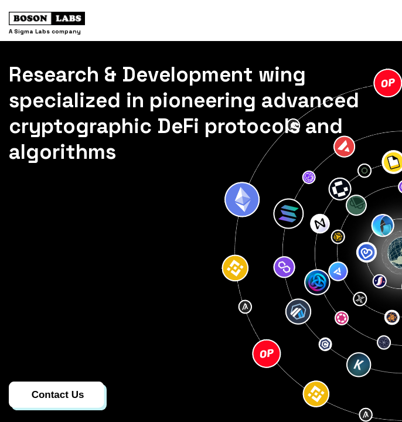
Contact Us (58, 394)
